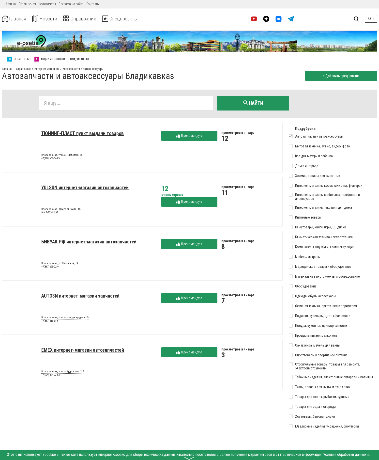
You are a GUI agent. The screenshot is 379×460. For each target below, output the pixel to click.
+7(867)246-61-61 (50, 321)
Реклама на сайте (71, 4)
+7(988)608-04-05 (50, 159)
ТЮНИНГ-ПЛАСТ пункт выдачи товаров (82, 134)
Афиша (11, 4)
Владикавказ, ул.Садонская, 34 (59, 264)
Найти (253, 103)
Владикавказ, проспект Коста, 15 (60, 210)
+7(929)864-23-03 (50, 376)
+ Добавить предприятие (340, 76)
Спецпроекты (131, 19)
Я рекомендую (189, 137)
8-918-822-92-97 (49, 213)
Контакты (92, 4)
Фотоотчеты (47, 4)
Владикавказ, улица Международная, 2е (65, 318)
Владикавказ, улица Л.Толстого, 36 (61, 156)
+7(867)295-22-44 (50, 267)
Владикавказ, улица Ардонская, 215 (62, 372)
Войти (370, 18)
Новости (49, 19)
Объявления (27, 4)
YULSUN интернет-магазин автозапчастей (85, 188)
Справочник (87, 19)
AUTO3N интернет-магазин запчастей (80, 297)
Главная (15, 19)
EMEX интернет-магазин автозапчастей (82, 351)
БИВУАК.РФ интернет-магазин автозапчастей (88, 243)
